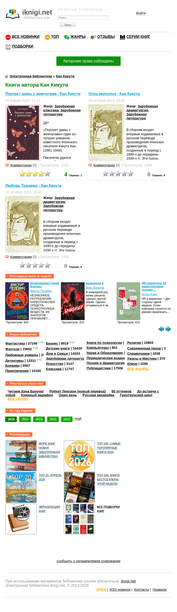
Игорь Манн (149, 294)
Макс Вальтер (95, 287)
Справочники (138, 353)
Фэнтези (12, 349)
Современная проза (144, 348)
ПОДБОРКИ (22, 46)
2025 (25, 419)
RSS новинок (120, 589)
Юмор (132, 364)
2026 (11, 419)
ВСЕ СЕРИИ (17, 399)
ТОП (55, 37)
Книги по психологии (104, 343)
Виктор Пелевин (40, 291)
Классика (54, 369)
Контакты (141, 589)
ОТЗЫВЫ (106, 37)
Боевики (12, 365)
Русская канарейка (98, 395)
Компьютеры (97, 348)
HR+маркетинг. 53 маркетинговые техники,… (153, 286)
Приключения (17, 371)
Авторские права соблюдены (88, 61)
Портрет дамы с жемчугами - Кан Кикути (42, 94)
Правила (159, 589)
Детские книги (58, 348)
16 (45, 122)
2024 (39, 419)
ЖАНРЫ (78, 37)
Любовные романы (21, 355)
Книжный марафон (37, 395)
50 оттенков (122, 391)
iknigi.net (128, 581)
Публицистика (98, 368)
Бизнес (52, 343)
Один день (68, 395)
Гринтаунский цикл (136, 395)
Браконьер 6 (94, 283)
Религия (134, 343)
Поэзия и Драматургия (105, 363)
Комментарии (21, 165)
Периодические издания (107, 358)
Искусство (55, 364)
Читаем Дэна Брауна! (26, 391)
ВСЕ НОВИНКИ (25, 37)
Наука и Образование (104, 353)
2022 (67, 419)
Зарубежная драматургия (142, 108)
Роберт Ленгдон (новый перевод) (77, 391)
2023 (53, 419)
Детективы (14, 361)
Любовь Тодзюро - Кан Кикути (33, 186)
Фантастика (15, 343)
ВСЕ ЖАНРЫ (138, 369)
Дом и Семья (57, 353)
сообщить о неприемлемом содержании (88, 561)
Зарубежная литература (62, 112)
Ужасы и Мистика (142, 358)
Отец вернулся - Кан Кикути (114, 94)
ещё (78, 418)
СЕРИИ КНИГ (138, 37)
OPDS (101, 589)
